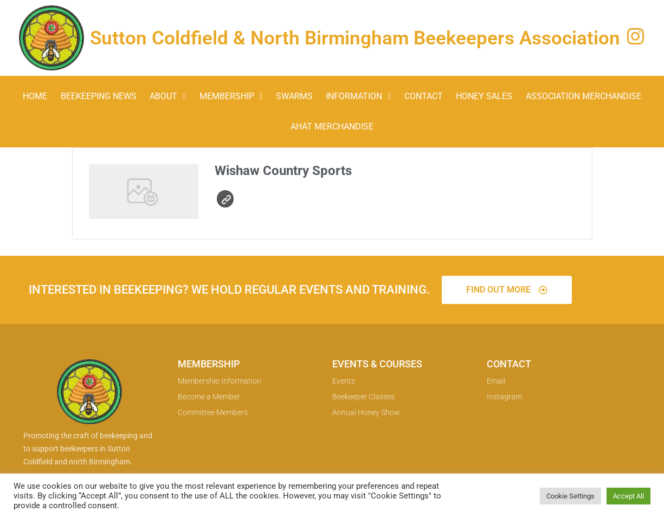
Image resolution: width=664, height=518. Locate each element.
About (168, 96)
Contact (423, 96)
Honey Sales (484, 96)
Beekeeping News (99, 96)
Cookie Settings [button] (570, 496)
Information (358, 96)
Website (226, 199)
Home (35, 96)
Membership (231, 96)
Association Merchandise (583, 96)
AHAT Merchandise (332, 126)
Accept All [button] (628, 496)
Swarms (294, 96)
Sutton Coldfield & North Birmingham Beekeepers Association (355, 38)
